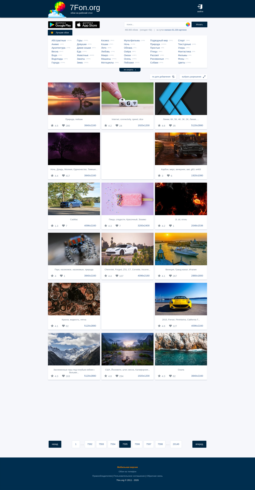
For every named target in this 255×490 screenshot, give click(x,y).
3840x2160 (90, 125)
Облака (128, 48)
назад (55, 444)
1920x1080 (197, 175)
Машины (106, 59)
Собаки (154, 62)
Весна (55, 51)
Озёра (127, 51)
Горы (79, 40)
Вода (54, 55)
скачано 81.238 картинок (175, 30)
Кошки (104, 44)
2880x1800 (197, 275)
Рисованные (157, 59)
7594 (112, 444)
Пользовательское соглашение (129, 476)
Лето (103, 48)
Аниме (55, 44)
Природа (155, 44)
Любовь (105, 51)
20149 (176, 444)
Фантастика (184, 51)
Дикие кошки (84, 48)
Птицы (153, 51)
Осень (127, 59)
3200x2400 (144, 225)
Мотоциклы (107, 62)
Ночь (126, 44)
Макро (104, 55)
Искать (199, 24)
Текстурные (184, 44)
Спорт (181, 40)
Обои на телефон (127, 471)
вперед (199, 444)
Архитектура (58, 48)
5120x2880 (197, 125)
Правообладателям (102, 476)
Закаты (81, 59)
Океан (127, 55)
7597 (148, 444)
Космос (105, 40)
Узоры (181, 48)
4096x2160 (90, 225)
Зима (80, 62)
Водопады (57, 59)
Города (55, 62)
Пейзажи (129, 62)
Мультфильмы (132, 40)
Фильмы (182, 55)
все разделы (130, 70)
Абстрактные (59, 40)
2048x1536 (197, 225)
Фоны (181, 59)
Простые (155, 48)
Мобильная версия (127, 467)
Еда (79, 51)
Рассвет (154, 55)
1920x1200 (144, 125)
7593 (101, 444)
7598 (160, 444)
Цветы (181, 62)
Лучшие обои (59, 32)
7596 (137, 444)
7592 (89, 444)
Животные (82, 55)
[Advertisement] (127, 156)
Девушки (82, 44)
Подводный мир (159, 40)
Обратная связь (155, 476)
